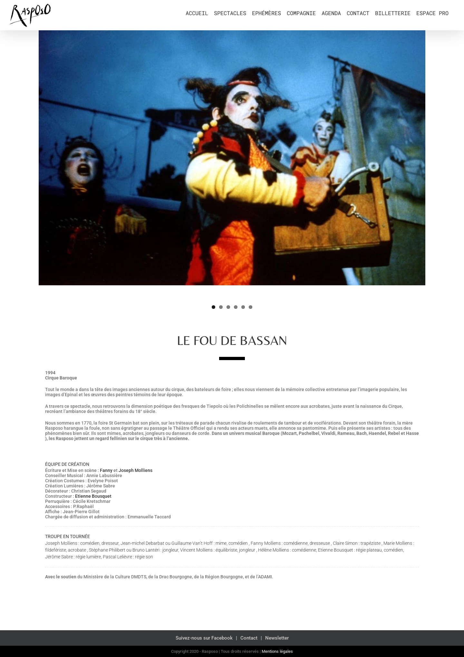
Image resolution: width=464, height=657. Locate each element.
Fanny (106, 470)
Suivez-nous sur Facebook (204, 638)
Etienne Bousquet (93, 496)
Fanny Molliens (266, 543)
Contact (248, 638)
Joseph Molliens (135, 470)
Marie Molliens (397, 543)
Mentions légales (277, 651)
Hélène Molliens (273, 550)
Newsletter (277, 638)
